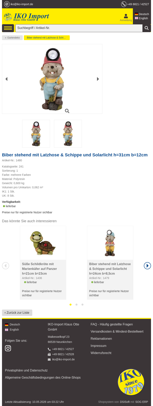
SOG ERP (141, 401)
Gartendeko (13, 37)
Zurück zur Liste (18, 312)
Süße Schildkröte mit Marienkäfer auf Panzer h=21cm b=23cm (39, 268)
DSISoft (125, 401)
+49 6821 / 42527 (138, 4)
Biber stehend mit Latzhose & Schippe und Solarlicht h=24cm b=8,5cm (110, 268)
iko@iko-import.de (22, 4)
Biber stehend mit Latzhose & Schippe (47, 37)
